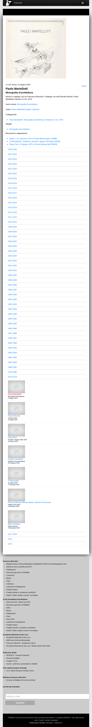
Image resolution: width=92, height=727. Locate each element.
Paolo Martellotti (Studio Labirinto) (25, 109)
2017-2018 (12, 188)
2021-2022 (12, 169)
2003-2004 (12, 256)
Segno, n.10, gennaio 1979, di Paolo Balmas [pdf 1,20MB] (33, 138)
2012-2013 (12, 212)
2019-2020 (12, 178)
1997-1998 (12, 285)
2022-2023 (12, 164)
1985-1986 (12, 343)
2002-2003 (12, 261)
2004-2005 (12, 251)
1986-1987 (12, 338)
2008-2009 (12, 232)
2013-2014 (12, 207)
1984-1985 (12, 348)
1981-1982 (12, 362)
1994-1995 (12, 299)
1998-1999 (12, 280)
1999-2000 (12, 275)
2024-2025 (12, 154)
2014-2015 (12, 203)
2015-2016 (12, 198)
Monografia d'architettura (27, 104)
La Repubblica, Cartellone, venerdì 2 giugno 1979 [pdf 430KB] (34, 141)
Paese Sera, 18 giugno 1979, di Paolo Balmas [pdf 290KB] (33, 144)
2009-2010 (12, 227)
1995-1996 (12, 294)
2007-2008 (12, 236)
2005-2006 (12, 246)
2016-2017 (12, 193)
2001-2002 (12, 265)
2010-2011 (12, 222)
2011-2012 (12, 217)
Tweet (83, 86)
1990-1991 (12, 319)
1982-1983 (12, 357)
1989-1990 (12, 324)
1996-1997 (12, 290)
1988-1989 (12, 328)
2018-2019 (12, 183)
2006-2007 (12, 241)
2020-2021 (12, 173)
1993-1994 (12, 304)
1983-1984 (12, 353)
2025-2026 (12, 149)
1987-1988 (12, 333)
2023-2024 (12, 159)
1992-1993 (12, 309)
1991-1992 (12, 314)
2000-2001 (12, 270)
